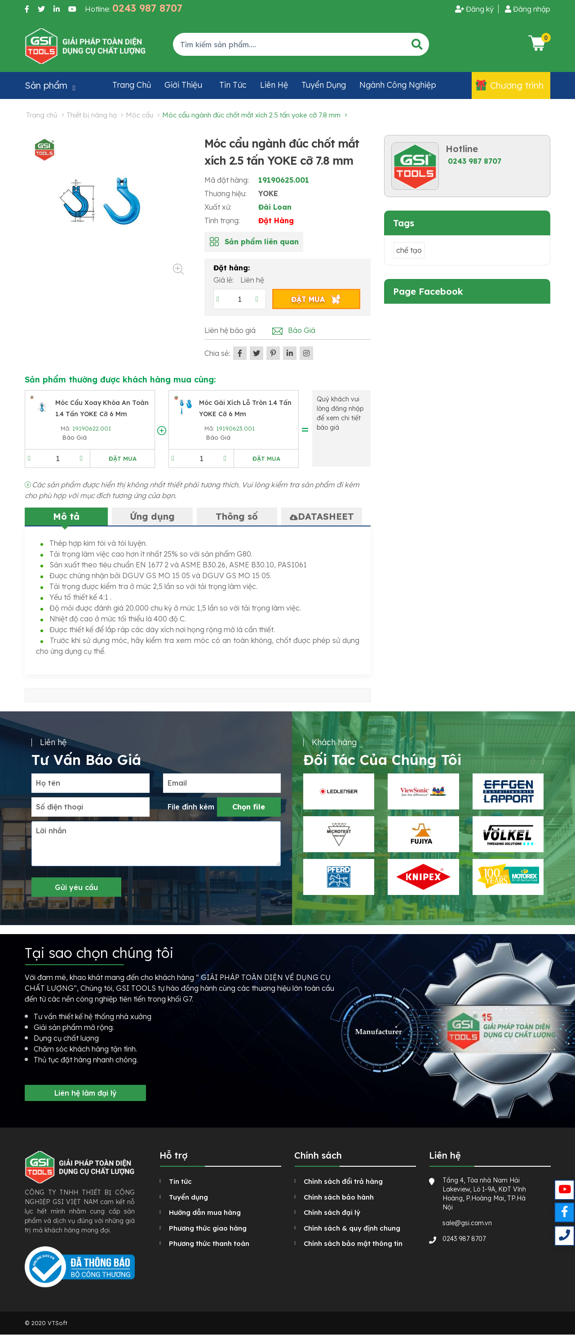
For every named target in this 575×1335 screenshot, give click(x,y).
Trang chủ (131, 85)
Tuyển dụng (323, 85)
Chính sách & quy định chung (352, 1228)
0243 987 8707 (474, 161)
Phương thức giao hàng (208, 1228)
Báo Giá (301, 330)
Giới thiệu (183, 85)
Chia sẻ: (217, 353)
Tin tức (233, 85)
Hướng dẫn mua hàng (205, 1212)
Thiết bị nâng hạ (91, 115)
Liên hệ (274, 85)
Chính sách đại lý (332, 1212)
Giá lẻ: (224, 279)
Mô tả (66, 516)
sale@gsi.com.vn (467, 1223)
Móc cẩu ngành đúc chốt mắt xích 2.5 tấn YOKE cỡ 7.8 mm (251, 115)
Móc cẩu (139, 115)
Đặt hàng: (231, 267)
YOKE (268, 193)
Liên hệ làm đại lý (85, 1092)
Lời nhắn (51, 830)
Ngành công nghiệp (397, 85)
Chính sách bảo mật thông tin (353, 1243)
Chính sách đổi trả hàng (343, 1181)
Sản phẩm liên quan (262, 241)
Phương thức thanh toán (209, 1243)
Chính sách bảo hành (339, 1197)
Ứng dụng (152, 516)
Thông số (237, 516)
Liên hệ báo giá (230, 330)
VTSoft (57, 1322)
